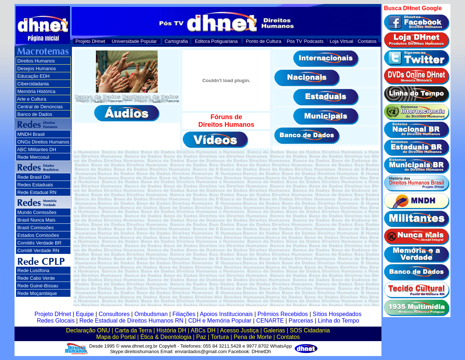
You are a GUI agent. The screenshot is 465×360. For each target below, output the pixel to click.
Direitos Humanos (36, 61)
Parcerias (300, 320)
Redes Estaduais (35, 184)
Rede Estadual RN (37, 192)
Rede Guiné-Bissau (37, 285)
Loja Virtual (341, 41)
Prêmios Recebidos (283, 314)
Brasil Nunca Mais (36, 220)
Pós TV (294, 41)
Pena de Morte (253, 337)
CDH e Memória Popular (219, 320)
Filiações (184, 314)
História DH (171, 330)
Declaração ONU (88, 330)
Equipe (85, 314)
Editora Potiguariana (216, 41)
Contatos (367, 41)
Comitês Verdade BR (39, 243)
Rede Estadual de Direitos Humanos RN (131, 320)
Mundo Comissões (37, 212)
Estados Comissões (38, 235)
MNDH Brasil (31, 134)
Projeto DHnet (90, 41)
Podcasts (313, 41)
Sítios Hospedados (337, 314)
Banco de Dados (34, 114)
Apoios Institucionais (226, 314)
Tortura (220, 337)
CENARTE (270, 320)
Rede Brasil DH (33, 177)
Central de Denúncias (40, 106)
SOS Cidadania (310, 330)
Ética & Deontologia (165, 337)
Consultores (114, 314)
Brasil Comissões (35, 227)
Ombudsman (151, 314)
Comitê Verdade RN (38, 250)
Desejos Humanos (36, 68)
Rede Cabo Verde (36, 278)
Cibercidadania (33, 83)
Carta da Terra (133, 330)
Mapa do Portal (116, 337)
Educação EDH (33, 76)
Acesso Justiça (239, 330)
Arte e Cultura (31, 99)
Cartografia (176, 41)
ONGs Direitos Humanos (43, 142)
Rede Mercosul (33, 157)
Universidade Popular (134, 41)
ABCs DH (203, 330)
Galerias (274, 330)
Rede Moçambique (37, 293)
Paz (201, 337)
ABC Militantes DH (36, 149)
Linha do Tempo (338, 320)
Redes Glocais (55, 320)
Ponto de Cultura (264, 41)
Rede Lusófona (33, 270)
